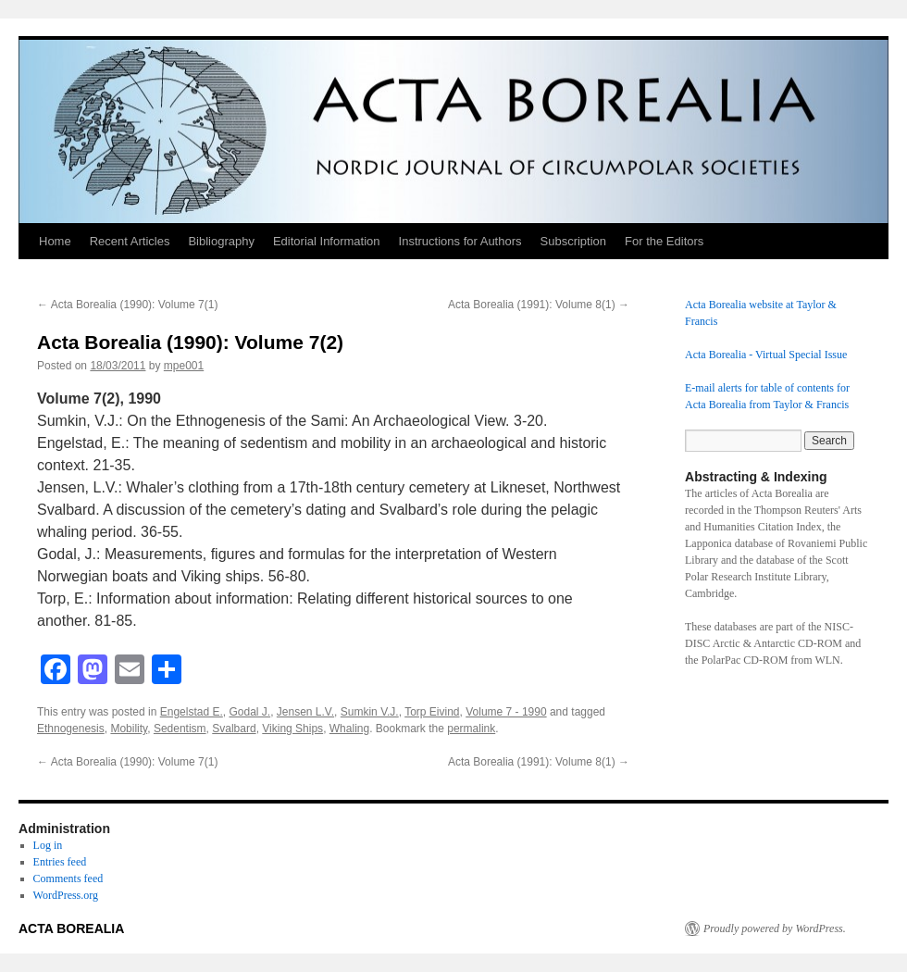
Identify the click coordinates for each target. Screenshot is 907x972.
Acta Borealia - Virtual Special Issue (766, 354)
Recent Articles (130, 241)
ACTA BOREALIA (71, 928)
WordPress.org (65, 895)
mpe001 (184, 365)
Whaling (349, 728)
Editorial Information (326, 241)
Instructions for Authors (460, 241)
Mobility (128, 728)
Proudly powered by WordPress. (774, 928)
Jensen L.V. (305, 711)
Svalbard (233, 728)
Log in (48, 845)
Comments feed (68, 878)
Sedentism (180, 728)
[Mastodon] (92, 671)
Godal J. (249, 711)
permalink (471, 728)
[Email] (129, 671)
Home (55, 241)
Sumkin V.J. (370, 711)
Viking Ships (292, 728)
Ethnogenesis (71, 728)
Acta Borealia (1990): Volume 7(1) (127, 304)
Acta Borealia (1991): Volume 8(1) (538, 304)
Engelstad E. (191, 711)
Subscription (573, 241)
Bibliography (221, 241)
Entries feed (60, 861)
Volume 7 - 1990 (506, 711)
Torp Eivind (431, 711)
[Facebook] (55, 671)
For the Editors (664, 241)
